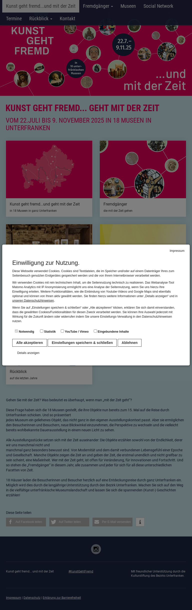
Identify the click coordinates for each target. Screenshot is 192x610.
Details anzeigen (28, 353)
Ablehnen (130, 343)
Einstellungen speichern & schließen (82, 343)
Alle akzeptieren (29, 343)
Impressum (177, 251)
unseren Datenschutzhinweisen (33, 300)
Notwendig (24, 331)
